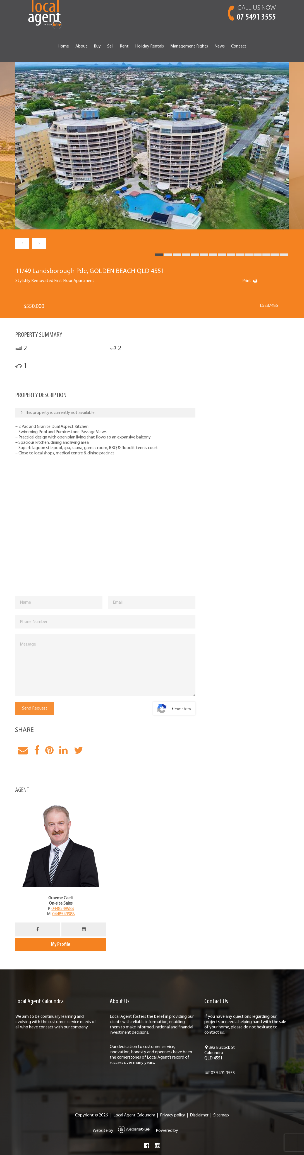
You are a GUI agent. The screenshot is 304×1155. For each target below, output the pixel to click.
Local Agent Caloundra (134, 1115)
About (81, 46)
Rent (124, 46)
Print (246, 281)
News (219, 46)
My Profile (60, 944)
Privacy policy (172, 1115)
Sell (110, 46)
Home (63, 46)
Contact (238, 46)
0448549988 (62, 909)
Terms (187, 708)
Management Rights (189, 46)
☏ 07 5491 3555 (219, 1073)
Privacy (176, 708)
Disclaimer (199, 1115)
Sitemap (221, 1115)
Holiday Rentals (149, 46)
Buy (97, 46)
